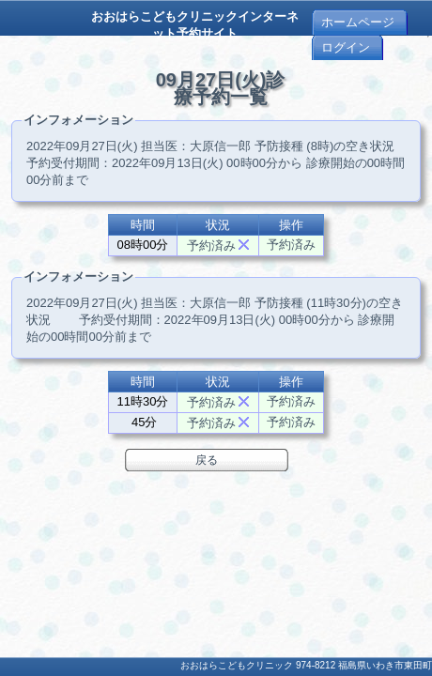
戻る (206, 460)
